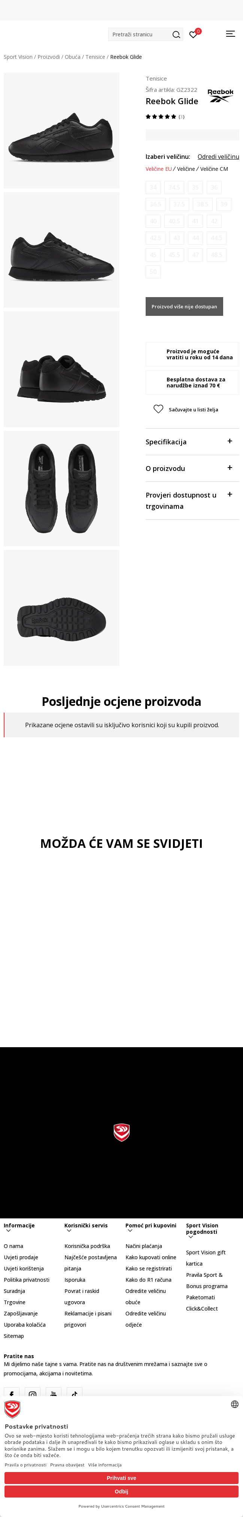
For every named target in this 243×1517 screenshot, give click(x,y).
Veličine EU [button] (159, 169)
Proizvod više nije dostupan (184, 306)
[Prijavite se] (193, 34)
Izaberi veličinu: (168, 156)
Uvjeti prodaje (21, 1257)
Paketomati (200, 1297)
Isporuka (74, 1279)
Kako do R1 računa (148, 1279)
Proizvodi (48, 56)
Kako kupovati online (150, 1257)
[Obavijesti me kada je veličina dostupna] (153, 187)
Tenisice (95, 56)
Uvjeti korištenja (24, 1268)
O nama (13, 1245)
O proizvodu (189, 468)
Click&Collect (202, 1308)
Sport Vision (18, 56)
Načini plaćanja (143, 1245)
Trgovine (14, 1302)
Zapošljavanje (21, 1313)
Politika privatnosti (26, 1279)
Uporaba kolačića (25, 1324)
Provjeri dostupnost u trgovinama (189, 500)
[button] (145, 34)
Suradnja (14, 1290)
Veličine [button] (186, 169)
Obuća (73, 56)
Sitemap (14, 1335)
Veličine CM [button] (214, 169)
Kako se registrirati (148, 1268)
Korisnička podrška (87, 1245)
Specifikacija (189, 441)
